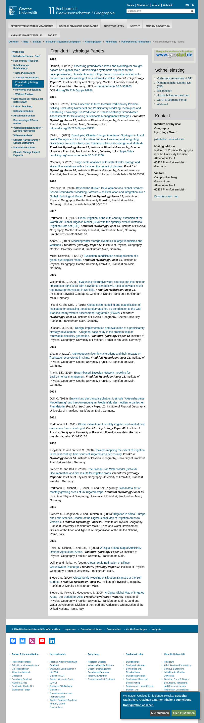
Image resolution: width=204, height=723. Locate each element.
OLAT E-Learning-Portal (171, 99)
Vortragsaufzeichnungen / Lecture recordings (27, 129)
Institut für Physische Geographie (62, 41)
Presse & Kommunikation (25, 654)
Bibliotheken (164, 90)
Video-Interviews (22, 135)
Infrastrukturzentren (97, 676)
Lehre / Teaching (22, 106)
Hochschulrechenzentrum (172, 95)
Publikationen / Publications (136, 41)
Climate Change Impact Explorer (26, 154)
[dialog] (160, 705)
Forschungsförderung (98, 672)
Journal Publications (27, 77)
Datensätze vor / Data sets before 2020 (28, 100)
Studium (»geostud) (157, 26)
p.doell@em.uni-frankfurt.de (169, 139)
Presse (130, 5)
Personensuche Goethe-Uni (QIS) (174, 84)
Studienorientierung (135, 665)
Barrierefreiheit (114, 629)
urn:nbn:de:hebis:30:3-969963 (113, 86)
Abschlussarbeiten (24, 115)
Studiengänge (132, 662)
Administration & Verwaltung (177, 665)
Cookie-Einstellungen (136, 629)
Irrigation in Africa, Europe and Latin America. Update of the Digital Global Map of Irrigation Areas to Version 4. (97, 518)
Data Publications (25, 73)
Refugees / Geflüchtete (61, 686)
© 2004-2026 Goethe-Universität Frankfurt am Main (36, 629)
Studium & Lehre (134, 654)
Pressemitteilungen (21, 662)
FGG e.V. (52, 35)
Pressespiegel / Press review (25, 122)
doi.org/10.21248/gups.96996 (74, 90)
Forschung (93, 654)
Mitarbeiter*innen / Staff (26, 56)
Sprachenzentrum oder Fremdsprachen (61, 695)
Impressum (70, 629)
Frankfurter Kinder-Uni (23, 686)
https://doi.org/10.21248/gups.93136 (72, 128)
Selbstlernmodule (23, 111)
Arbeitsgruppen (114, 26)
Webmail (168, 5)
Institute (37, 41)
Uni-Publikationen (20, 669)
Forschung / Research (25, 60)
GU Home (14, 41)
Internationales (58, 654)
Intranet (156, 5)
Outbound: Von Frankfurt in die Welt (63, 671)
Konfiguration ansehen (138, 705)
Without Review (24, 94)
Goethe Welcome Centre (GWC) (62, 681)
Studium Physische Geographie (78, 26)
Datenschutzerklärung (91, 629)
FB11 (25, 41)
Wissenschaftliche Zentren (101, 665)
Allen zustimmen (184, 713)
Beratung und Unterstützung (139, 686)
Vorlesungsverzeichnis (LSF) (174, 78)
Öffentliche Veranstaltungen (25, 665)
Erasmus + (55, 689)
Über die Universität (174, 654)
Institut (135, 26)
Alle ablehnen (160, 713)
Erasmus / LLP (57, 676)
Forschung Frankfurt (22, 679)
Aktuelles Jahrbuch (21, 672)
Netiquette (157, 629)
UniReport (17, 676)
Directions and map (166, 196)
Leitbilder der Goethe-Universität (174, 674)
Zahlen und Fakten (21, 689)
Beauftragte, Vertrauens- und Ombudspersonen (176, 684)
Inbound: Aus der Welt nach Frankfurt (63, 664)
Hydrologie (111, 41)
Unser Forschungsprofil (99, 669)
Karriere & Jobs (19, 683)
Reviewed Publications (28, 89)
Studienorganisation (135, 676)
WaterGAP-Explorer (24, 147)
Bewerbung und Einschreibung (133, 671)
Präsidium (169, 662)
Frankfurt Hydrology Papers (26, 84)
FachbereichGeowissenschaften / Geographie (85, 10)
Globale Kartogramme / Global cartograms (26, 141)
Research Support (97, 662)
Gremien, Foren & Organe (176, 679)
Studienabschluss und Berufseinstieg (136, 681)
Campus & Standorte (174, 669)
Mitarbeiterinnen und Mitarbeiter (32, 26)
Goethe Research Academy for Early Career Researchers (63, 703)
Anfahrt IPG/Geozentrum (26, 35)
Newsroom (143, 5)
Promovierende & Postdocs (101, 679)
